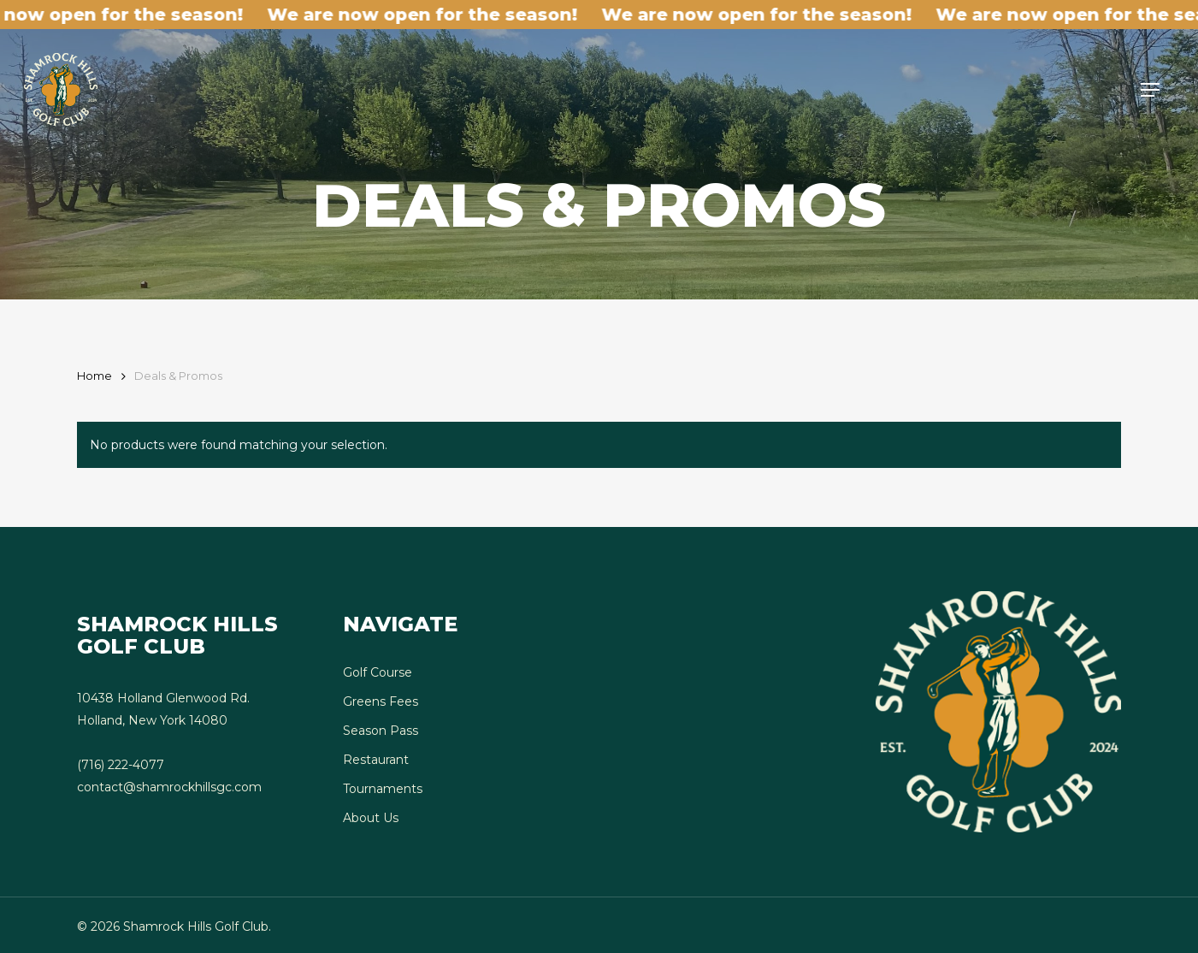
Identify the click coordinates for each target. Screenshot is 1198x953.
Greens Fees (380, 701)
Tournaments (382, 788)
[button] (1150, 89)
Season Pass (380, 730)
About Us (370, 818)
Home (94, 376)
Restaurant (376, 759)
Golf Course (377, 672)
